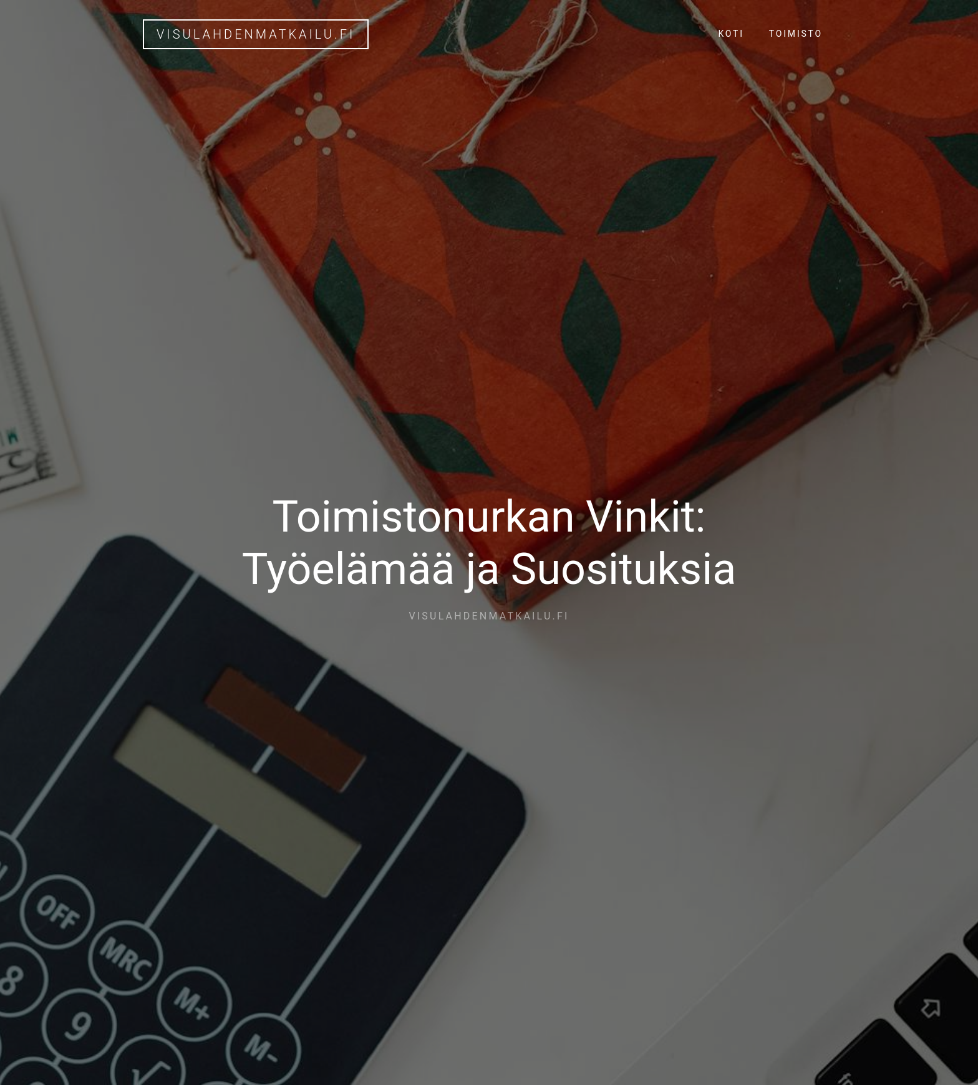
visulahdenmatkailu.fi (256, 34)
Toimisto (796, 34)
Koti (730, 34)
